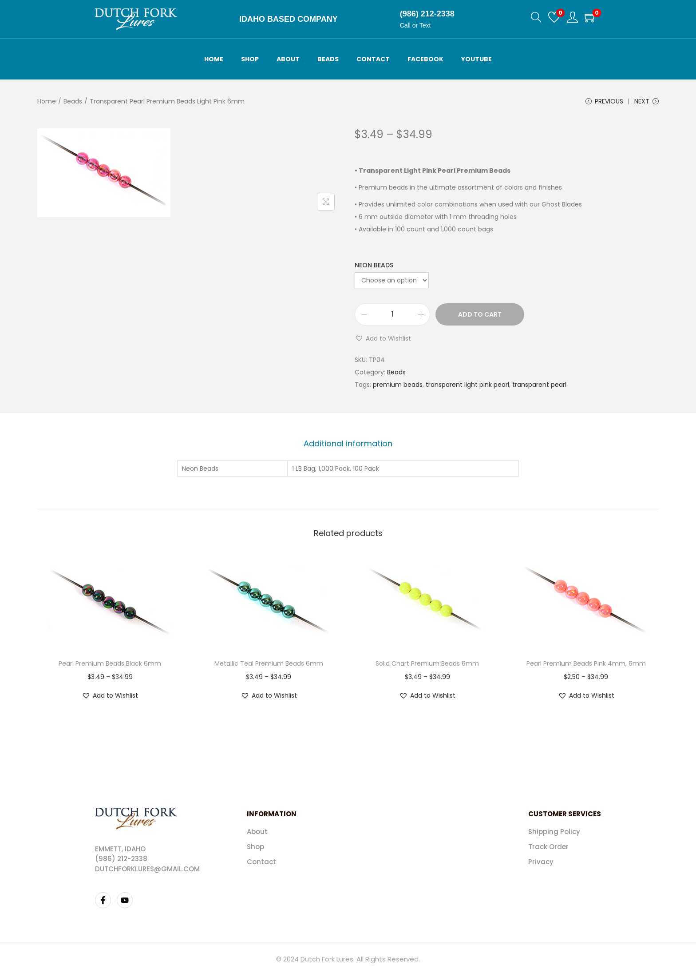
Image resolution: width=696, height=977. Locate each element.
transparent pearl (539, 385)
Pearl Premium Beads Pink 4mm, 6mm (586, 664)
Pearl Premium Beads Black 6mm (110, 664)
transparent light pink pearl (467, 385)
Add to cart (480, 315)
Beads (72, 101)
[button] (383, 340)
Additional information (348, 444)
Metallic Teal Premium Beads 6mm (268, 664)
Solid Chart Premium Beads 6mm (427, 664)
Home (46, 101)
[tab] (348, 444)
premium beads (398, 385)
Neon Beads (374, 266)
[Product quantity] (392, 316)
